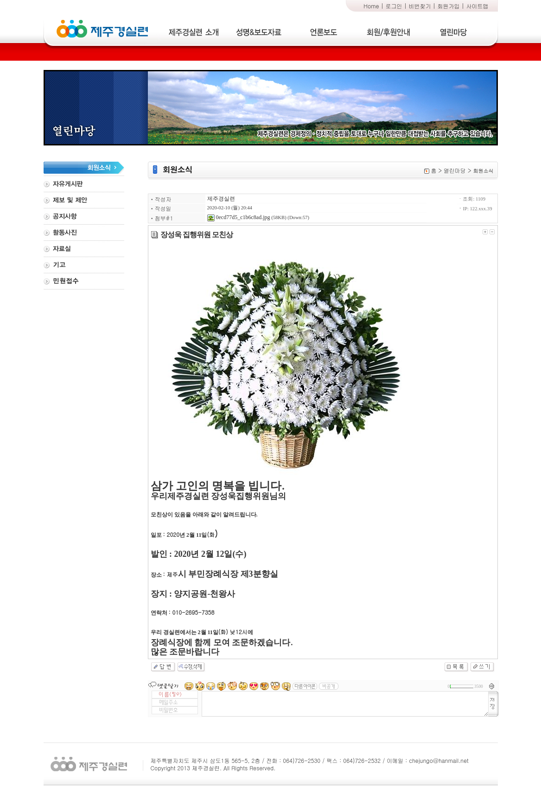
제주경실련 (221, 198)
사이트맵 (477, 6)
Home (371, 6)
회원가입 (449, 6)
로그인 (394, 6)
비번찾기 (420, 6)
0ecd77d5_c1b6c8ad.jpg (238, 217)
